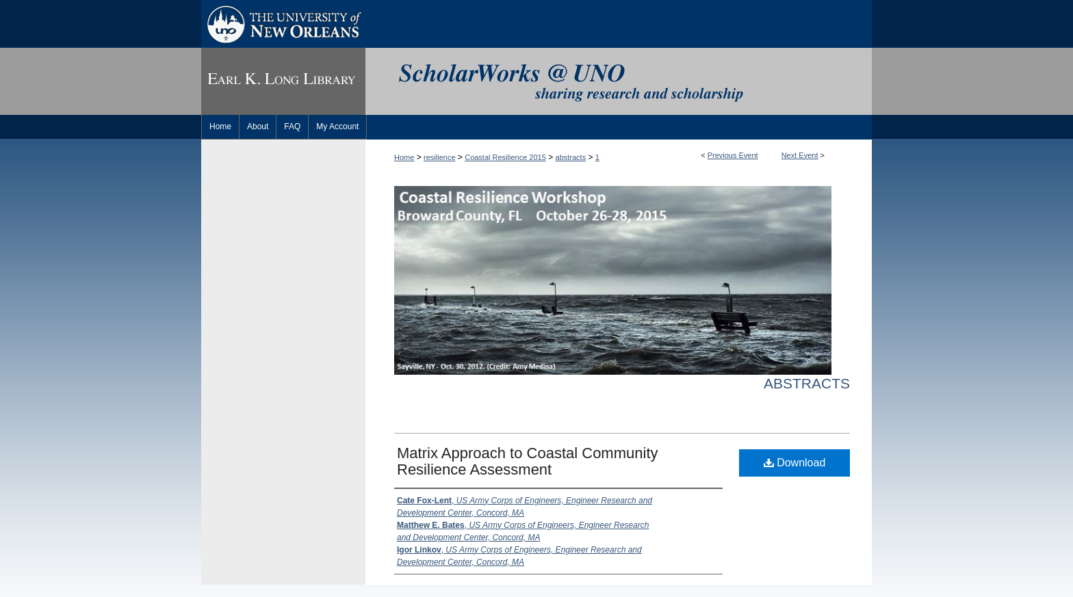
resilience (439, 157)
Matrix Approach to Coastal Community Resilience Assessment (527, 461)
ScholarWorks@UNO (618, 81)
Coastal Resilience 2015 (505, 157)
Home (404, 157)
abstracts (571, 157)
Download (795, 462)
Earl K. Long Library (283, 81)
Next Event (799, 155)
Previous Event (733, 155)
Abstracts (807, 383)
